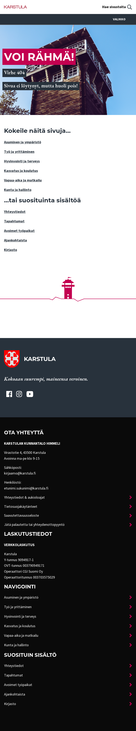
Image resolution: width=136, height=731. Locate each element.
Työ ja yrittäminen (19, 151)
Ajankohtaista (15, 240)
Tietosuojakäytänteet (20, 506)
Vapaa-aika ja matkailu (23, 180)
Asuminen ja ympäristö (22, 142)
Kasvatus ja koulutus (21, 170)
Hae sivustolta (114, 6)
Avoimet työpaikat (19, 230)
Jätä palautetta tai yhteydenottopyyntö (34, 524)
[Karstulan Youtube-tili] (29, 394)
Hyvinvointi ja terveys (22, 161)
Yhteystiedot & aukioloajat (24, 497)
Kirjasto (10, 249)
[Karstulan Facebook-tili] (9, 394)
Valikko (122, 19)
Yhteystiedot (15, 211)
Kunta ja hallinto (17, 189)
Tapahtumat (14, 221)
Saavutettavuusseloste (21, 515)
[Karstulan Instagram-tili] (19, 394)
